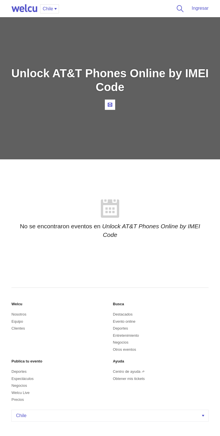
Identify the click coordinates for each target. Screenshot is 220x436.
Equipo (17, 321)
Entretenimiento (126, 335)
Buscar (179, 8)
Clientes (18, 328)
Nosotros (18, 314)
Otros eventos (124, 349)
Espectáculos (22, 378)
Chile (110, 415)
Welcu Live (20, 393)
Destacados (123, 314)
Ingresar (200, 8)
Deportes (120, 328)
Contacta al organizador (110, 104)
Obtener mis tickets (129, 378)
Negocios (120, 342)
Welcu (24, 8)
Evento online (124, 321)
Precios (17, 399)
